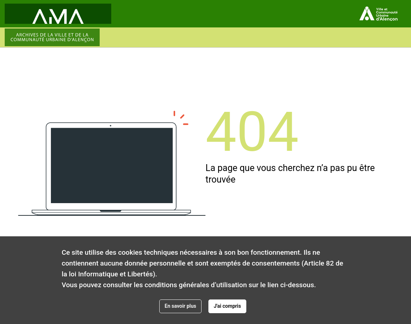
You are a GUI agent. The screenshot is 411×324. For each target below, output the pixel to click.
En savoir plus (180, 306)
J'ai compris (227, 306)
